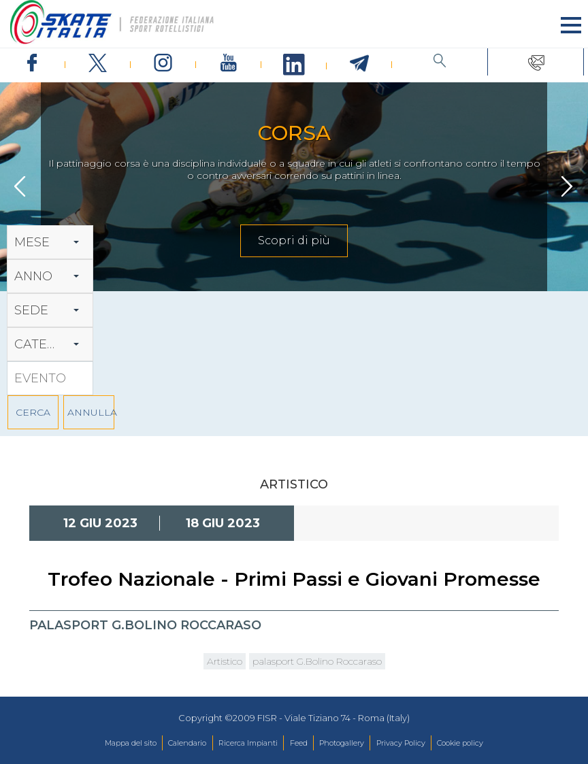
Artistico (224, 661)
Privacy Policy (400, 743)
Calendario (187, 743)
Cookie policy (460, 743)
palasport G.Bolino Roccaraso (317, 661)
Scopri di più (294, 240)
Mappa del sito (131, 743)
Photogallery (341, 743)
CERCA (33, 412)
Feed (299, 743)
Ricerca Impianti (248, 743)
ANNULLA (90, 412)
